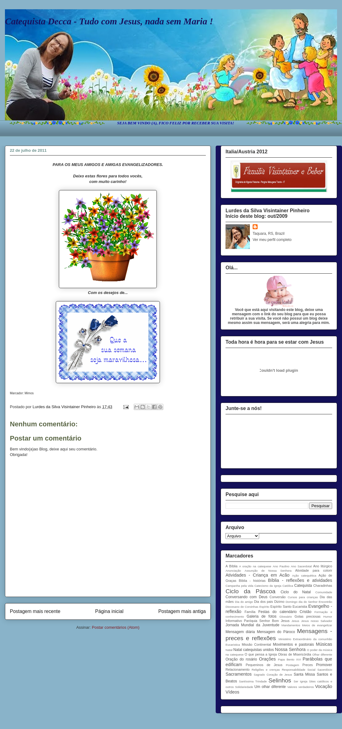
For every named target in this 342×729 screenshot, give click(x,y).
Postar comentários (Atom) (116, 627)
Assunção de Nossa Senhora (268, 570)
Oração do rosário (241, 659)
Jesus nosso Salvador (316, 621)
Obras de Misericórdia (294, 654)
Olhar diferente (322, 654)
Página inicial (109, 611)
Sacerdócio (324, 669)
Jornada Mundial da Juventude (252, 625)
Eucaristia (300, 606)
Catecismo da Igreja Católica (273, 585)
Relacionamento (238, 669)
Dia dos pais (263, 601)
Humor (327, 616)
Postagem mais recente (35, 611)
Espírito (264, 606)
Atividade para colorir (313, 570)
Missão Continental (256, 644)
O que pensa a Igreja (261, 654)
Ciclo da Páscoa (250, 591)
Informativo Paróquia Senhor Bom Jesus (258, 621)
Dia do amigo (244, 601)
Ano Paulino (281, 566)
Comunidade (324, 592)
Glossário (285, 616)
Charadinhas (322, 585)
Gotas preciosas (307, 616)
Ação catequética (304, 575)
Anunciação (233, 570)
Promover (324, 665)
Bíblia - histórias (252, 580)
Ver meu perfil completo (272, 240)
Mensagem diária (240, 632)
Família (250, 612)
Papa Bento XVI (289, 659)
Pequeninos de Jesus (264, 665)
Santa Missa (304, 674)
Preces (307, 665)
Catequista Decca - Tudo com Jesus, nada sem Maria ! (109, 21)
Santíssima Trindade (253, 681)
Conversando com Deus (246, 597)
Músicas (324, 644)
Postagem (292, 665)
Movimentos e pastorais (293, 644)
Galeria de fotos (261, 616)
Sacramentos (239, 674)
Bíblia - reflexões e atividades (300, 580)
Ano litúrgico (322, 566)
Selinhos (279, 680)
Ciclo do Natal (296, 592)
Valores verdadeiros (300, 687)
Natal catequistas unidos (253, 650)
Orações (267, 659)
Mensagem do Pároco (276, 632)
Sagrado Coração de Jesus (273, 674)
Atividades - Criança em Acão (257, 575)
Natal (229, 650)
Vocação (323, 686)
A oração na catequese (255, 566)
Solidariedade (244, 687)
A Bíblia (232, 566)
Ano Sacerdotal (301, 566)
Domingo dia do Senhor (302, 601)
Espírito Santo (280, 606)
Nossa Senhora (290, 649)
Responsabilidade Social (299, 669)
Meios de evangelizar (317, 625)
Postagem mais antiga (182, 611)
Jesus (295, 621)
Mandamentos (290, 625)
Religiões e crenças (266, 669)
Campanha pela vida (239, 585)
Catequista (303, 585)
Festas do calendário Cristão (285, 612)
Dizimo (279, 601)
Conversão (278, 597)
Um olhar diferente (270, 687)
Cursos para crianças (303, 597)
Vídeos (232, 692)
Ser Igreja (300, 681)
